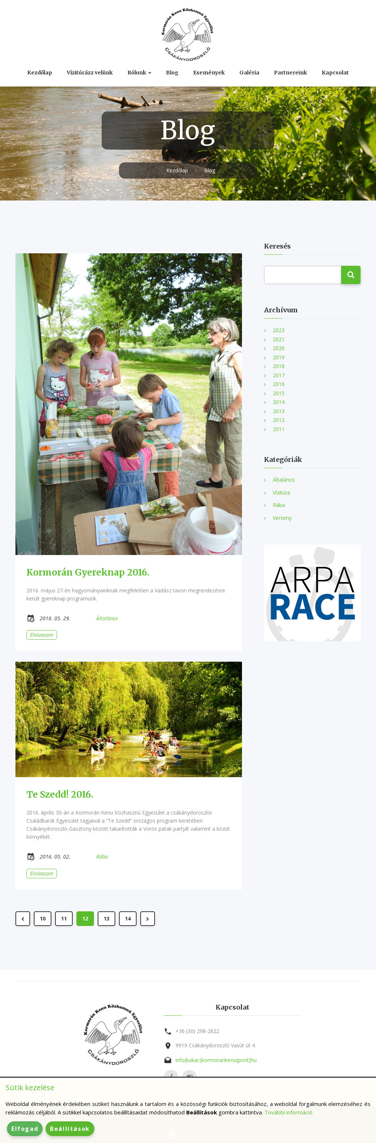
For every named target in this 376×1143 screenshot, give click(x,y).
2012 (279, 419)
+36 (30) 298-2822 (197, 1031)
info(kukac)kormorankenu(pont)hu (216, 1059)
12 (85, 918)
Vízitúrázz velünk (90, 73)
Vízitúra (281, 492)
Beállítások (70, 1129)
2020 (279, 348)
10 (43, 918)
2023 (279, 330)
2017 (279, 375)
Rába (279, 504)
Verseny (282, 517)
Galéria (249, 73)
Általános (284, 479)
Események (209, 73)
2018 (279, 366)
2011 (279, 429)
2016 (279, 384)
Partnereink (290, 73)
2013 (279, 411)
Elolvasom (41, 634)
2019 (279, 357)
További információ (288, 1112)
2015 (279, 393)
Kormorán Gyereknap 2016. (87, 572)
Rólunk (136, 73)
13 (106, 918)
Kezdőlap (39, 73)
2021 (279, 339)
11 (64, 918)
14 (128, 918)
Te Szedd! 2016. (59, 794)
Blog (172, 73)
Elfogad (24, 1129)
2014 (279, 401)
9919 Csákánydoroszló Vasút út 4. (216, 1045)
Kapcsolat (335, 73)
